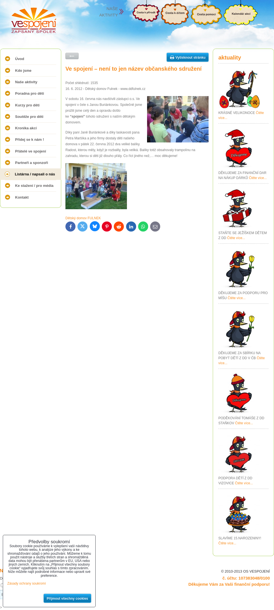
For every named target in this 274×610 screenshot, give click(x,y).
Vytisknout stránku (190, 57)
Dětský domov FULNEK (83, 218)
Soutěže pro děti (29, 117)
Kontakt (22, 197)
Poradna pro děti (29, 93)
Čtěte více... (258, 178)
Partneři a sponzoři (31, 163)
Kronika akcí (26, 128)
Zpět (72, 56)
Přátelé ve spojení (30, 151)
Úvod (19, 59)
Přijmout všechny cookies (67, 599)
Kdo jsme (23, 70)
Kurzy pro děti (27, 105)
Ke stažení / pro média (34, 186)
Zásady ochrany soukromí (26, 583)
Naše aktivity (26, 82)
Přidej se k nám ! (29, 139)
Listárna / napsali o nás (35, 174)
